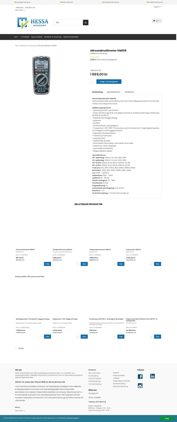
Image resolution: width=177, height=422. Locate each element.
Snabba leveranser (155, 2)
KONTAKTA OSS (30, 8)
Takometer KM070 (133, 249)
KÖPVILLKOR (19, 8)
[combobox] (20, 10)
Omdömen (129, 92)
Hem (16, 37)
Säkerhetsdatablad (70, 37)
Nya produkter (36, 37)
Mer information (78, 418)
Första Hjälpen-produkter (121, 381)
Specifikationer (113, 92)
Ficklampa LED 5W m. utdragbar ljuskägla (106, 319)
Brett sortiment (66, 2)
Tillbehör (116, 373)
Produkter (25, 37)
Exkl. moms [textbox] (19, 10)
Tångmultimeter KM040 (62, 249)
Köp (47, 264)
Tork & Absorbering (94, 384)
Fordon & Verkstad (94, 378)
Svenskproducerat (22, 2)
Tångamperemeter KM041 (100, 249)
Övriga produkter (119, 375)
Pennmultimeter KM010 (25, 249)
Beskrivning (97, 92)
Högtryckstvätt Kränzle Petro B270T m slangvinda (141, 320)
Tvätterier (116, 378)
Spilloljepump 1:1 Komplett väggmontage (33, 319)
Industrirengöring (94, 381)
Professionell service (110, 2)
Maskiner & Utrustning (53, 37)
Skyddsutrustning (119, 384)
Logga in (157, 7)
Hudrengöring (93, 376)
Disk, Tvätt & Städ (94, 373)
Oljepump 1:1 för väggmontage (65, 319)
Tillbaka (19, 348)
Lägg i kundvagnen (109, 82)
